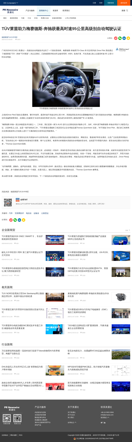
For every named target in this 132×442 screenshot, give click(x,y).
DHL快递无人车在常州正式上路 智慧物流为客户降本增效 (22, 368)
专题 (22, 18)
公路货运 (45, 213)
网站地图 (13, 435)
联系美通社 (106, 407)
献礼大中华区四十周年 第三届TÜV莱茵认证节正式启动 (22, 253)
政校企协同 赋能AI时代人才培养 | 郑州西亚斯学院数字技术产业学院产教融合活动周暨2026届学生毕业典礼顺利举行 (22, 384)
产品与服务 (30, 11)
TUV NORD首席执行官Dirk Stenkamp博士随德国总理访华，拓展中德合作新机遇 (23, 294)
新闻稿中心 (43, 11)
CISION (109, 435)
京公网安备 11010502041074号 (86, 438)
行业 (29, 18)
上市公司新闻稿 (70, 18)
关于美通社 (73, 407)
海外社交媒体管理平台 (43, 422)
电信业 (28, 213)
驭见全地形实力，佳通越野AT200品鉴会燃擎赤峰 (89, 352)
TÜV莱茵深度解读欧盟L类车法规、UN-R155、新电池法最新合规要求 (89, 253)
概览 (5, 18)
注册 (94, 3)
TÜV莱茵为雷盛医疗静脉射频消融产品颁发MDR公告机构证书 (87, 237)
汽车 (11, 213)
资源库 (55, 11)
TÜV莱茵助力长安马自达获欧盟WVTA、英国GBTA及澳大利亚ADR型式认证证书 (88, 269)
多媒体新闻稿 (57, 18)
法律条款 (5, 435)
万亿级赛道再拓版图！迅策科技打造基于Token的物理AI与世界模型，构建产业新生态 (31, 352)
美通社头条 (45, 18)
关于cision (71, 415)
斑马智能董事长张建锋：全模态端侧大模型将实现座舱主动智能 (89, 384)
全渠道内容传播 (40, 415)
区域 (35, 18)
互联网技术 (19, 213)
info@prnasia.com (107, 415)
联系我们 (66, 11)
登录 (100, 3)
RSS (20, 435)
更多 (127, 230)
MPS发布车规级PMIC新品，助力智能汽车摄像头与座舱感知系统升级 (89, 368)
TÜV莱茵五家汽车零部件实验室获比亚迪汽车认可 (23, 310)
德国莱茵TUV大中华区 (9, 37)
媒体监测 (124, 3)
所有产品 (38, 425)
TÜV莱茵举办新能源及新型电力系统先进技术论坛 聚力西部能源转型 (23, 269)
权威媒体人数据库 (41, 420)
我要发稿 (111, 3)
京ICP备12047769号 (106, 438)
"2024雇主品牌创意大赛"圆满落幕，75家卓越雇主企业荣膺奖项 (88, 326)
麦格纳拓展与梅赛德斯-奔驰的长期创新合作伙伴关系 (88, 294)
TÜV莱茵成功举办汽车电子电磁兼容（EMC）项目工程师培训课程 (88, 310)
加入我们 (71, 417)
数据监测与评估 (40, 417)
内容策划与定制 (40, 412)
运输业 (36, 213)
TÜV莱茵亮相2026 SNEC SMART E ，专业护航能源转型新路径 (22, 237)
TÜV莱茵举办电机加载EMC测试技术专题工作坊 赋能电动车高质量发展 (22, 326)
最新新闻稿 (14, 18)
